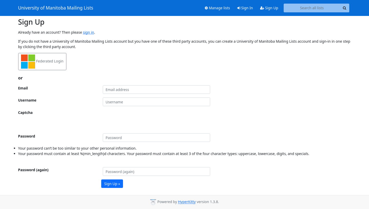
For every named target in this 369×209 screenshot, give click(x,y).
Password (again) (33, 169)
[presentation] (142, 120)
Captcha (25, 112)
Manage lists (217, 7)
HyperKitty (187, 201)
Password (26, 136)
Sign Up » (112, 183)
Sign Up (269, 7)
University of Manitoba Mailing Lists (55, 8)
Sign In (245, 7)
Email (23, 88)
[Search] (344, 8)
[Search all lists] (312, 8)
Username (27, 100)
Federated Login (42, 61)
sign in (88, 32)
